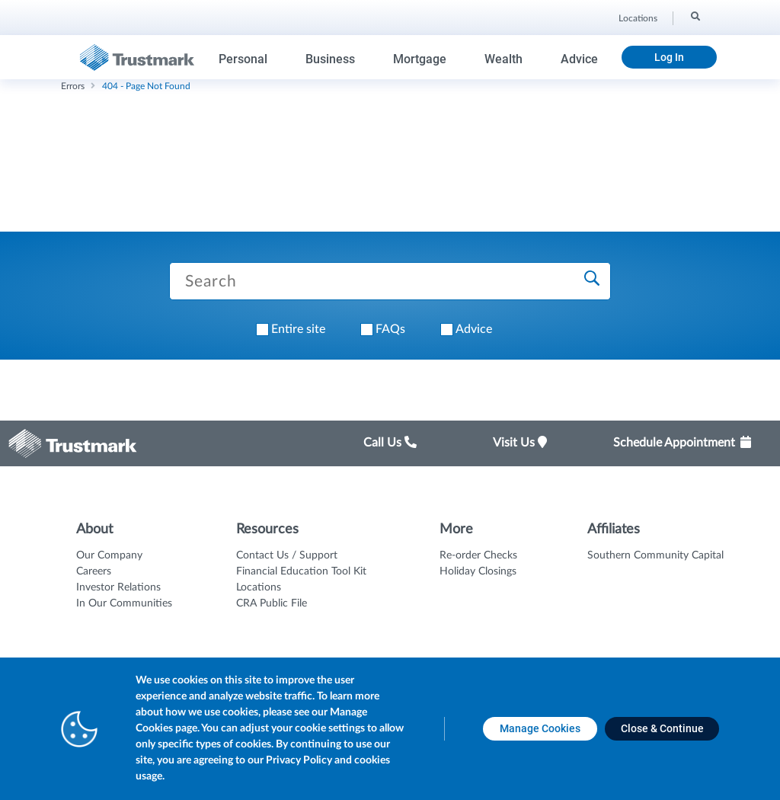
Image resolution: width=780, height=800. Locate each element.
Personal (243, 59)
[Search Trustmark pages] (390, 281)
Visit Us (520, 443)
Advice (579, 59)
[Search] (694, 16)
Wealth (503, 59)
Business (330, 59)
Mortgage (419, 59)
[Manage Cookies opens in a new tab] (540, 729)
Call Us (390, 443)
